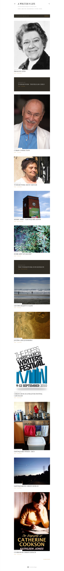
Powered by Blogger (32, 567)
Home (19, 8)
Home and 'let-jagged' (23, 254)
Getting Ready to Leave (23, 306)
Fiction (36, 8)
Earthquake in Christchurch (26, 486)
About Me (23, 8)
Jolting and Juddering (23, 340)
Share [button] (15, 73)
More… (40, 8)
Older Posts (46, 559)
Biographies (30, 8)
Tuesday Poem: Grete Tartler (25, 185)
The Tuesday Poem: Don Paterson (31, 267)
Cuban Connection (22, 150)
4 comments (19, 186)
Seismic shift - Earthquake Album (27, 219)
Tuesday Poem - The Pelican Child (31, 84)
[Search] (49, 3)
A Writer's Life (26, 3)
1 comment (23, 86)
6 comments (19, 73)
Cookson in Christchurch (25, 552)
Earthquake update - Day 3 (24, 451)
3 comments (19, 554)
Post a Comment (20, 221)
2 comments (19, 342)
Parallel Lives (20, 71)
